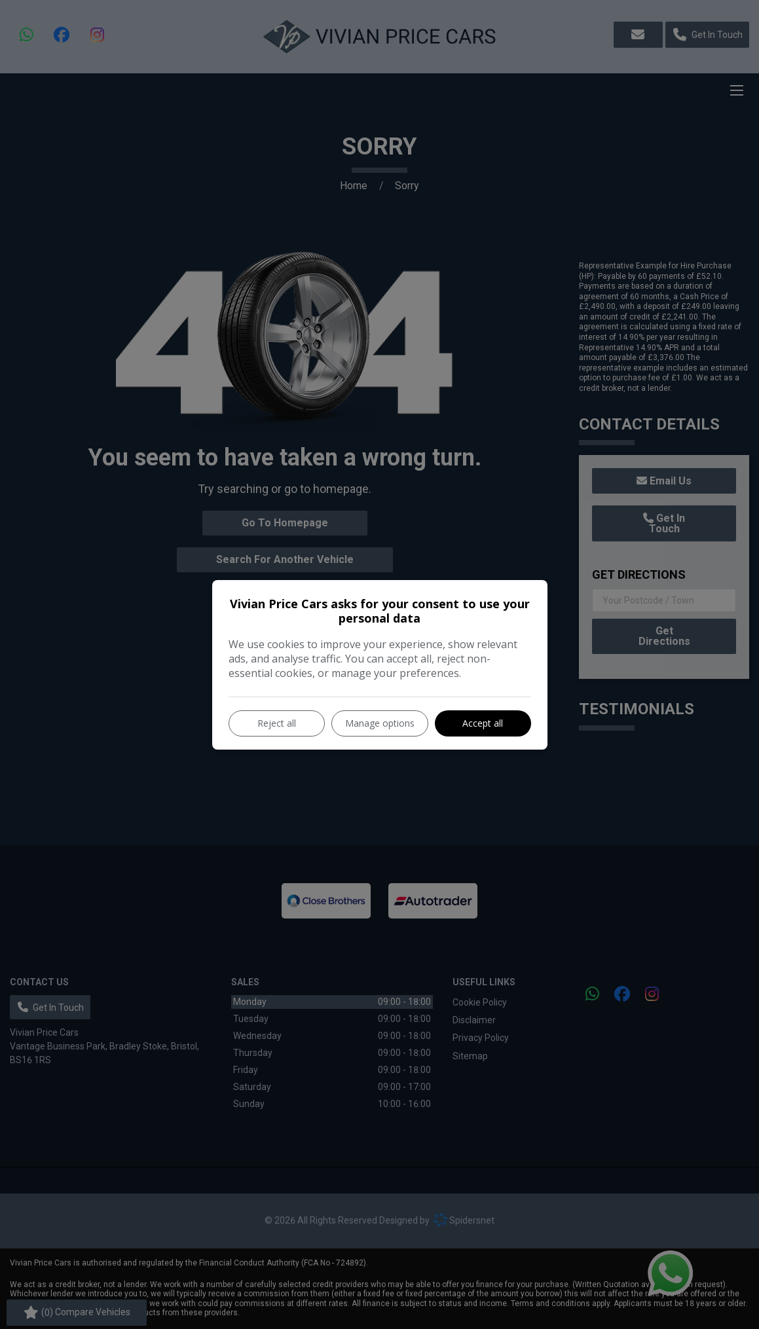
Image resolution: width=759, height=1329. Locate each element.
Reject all (276, 723)
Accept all (482, 723)
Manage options (380, 723)
